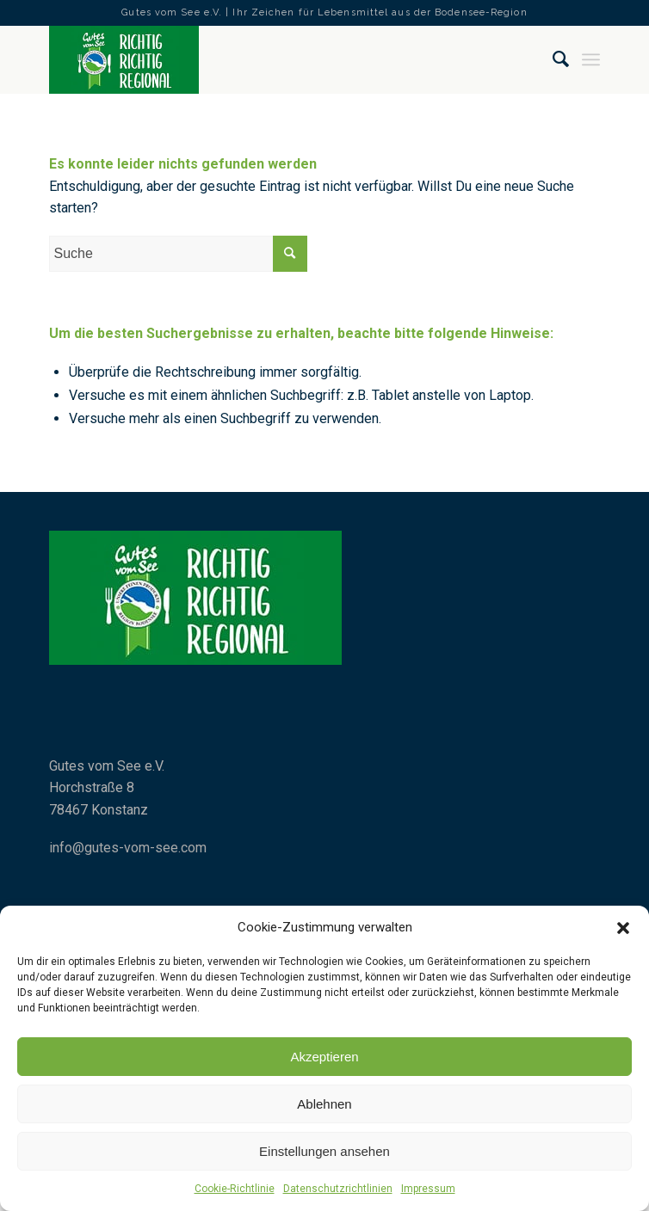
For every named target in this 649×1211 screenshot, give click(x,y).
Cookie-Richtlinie (235, 1189)
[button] (623, 928)
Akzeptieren (324, 1056)
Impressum (428, 1189)
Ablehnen (324, 1104)
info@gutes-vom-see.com (128, 847)
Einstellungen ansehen (324, 1151)
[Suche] (553, 59)
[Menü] (591, 59)
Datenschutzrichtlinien (337, 1189)
